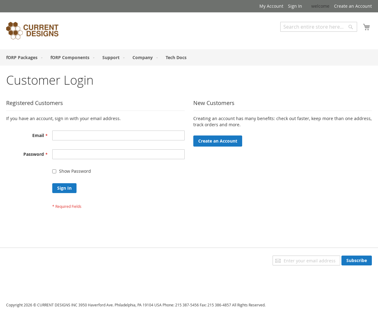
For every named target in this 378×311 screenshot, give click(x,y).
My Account (271, 6)
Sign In (295, 6)
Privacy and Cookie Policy (31, 258)
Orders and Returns (26, 276)
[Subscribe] (356, 260)
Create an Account (353, 6)
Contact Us (17, 284)
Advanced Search (298, 36)
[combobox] (318, 27)
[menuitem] (23, 57)
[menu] (189, 57)
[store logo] (32, 32)
